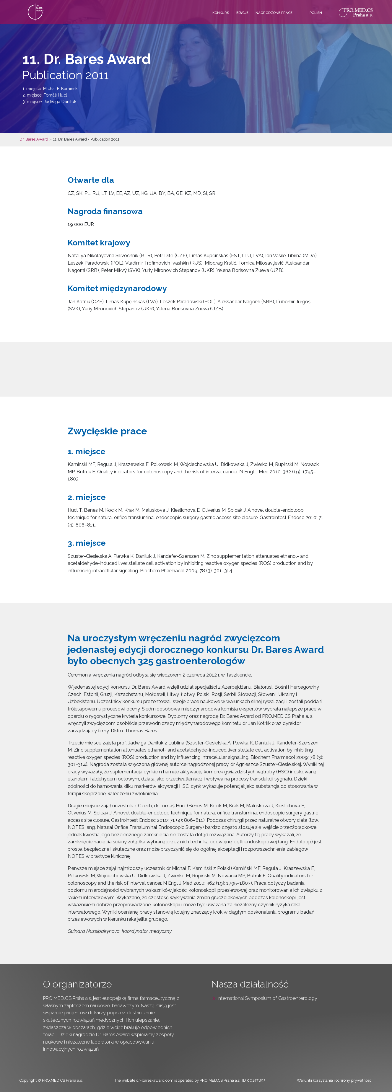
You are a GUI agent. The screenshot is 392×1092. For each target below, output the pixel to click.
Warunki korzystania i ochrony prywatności (335, 1080)
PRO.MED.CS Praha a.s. (67, 998)
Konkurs (220, 13)
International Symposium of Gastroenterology (267, 998)
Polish (316, 13)
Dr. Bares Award (33, 139)
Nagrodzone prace (274, 13)
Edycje (242, 13)
